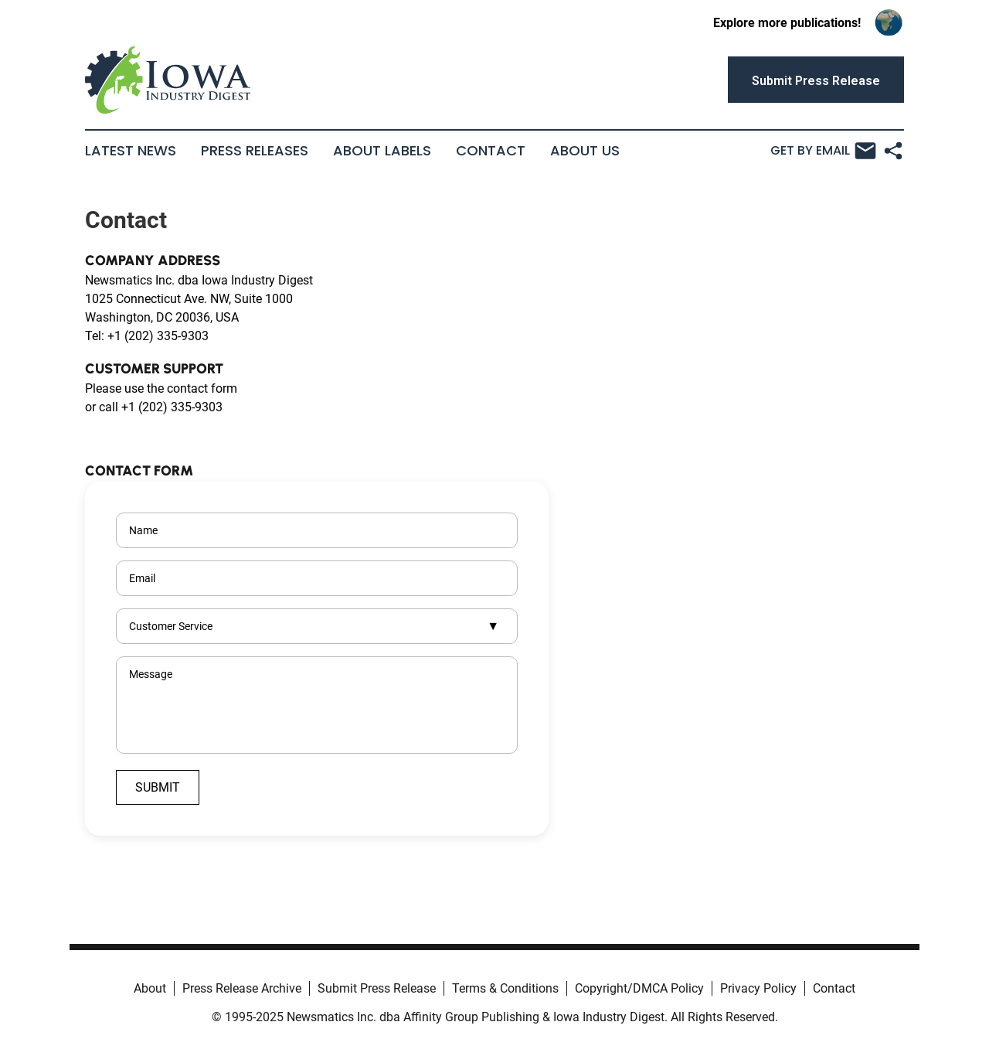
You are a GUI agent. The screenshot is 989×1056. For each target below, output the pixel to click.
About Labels (382, 150)
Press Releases (254, 150)
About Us (585, 150)
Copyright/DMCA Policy (639, 988)
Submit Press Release (377, 988)
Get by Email (823, 151)
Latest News (130, 150)
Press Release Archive (241, 988)
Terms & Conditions (505, 988)
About (150, 988)
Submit (157, 787)
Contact (490, 150)
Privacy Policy (758, 988)
